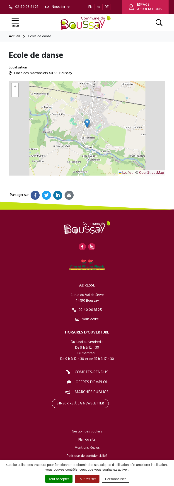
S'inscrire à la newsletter (80, 403)
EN (90, 7)
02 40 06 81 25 (87, 310)
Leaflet (126, 173)
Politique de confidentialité (87, 456)
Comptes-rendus (91, 372)
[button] (87, 123)
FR (99, 7)
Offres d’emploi (91, 382)
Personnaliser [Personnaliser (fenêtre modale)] (115, 479)
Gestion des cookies (87, 431)
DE (107, 7)
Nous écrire (87, 319)
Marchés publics (92, 392)
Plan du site (87, 439)
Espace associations (145, 7)
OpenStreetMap (151, 173)
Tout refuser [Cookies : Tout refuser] (87, 479)
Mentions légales (87, 448)
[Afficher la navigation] (15, 22)
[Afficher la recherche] (159, 22)
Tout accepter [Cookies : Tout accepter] (59, 479)
